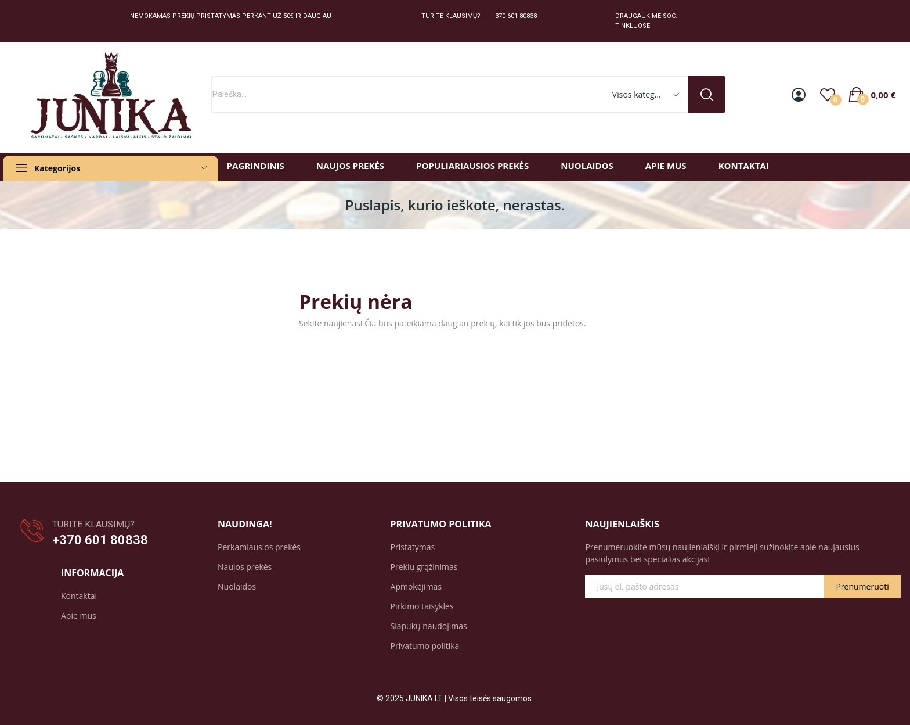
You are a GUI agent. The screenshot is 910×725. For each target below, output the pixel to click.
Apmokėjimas (416, 586)
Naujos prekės (245, 566)
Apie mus (78, 615)
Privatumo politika (425, 645)
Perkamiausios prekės (259, 546)
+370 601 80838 (100, 540)
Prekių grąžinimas (424, 566)
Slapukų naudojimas (429, 625)
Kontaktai (79, 595)
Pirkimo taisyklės (422, 606)
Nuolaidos (237, 586)
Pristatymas (413, 546)
